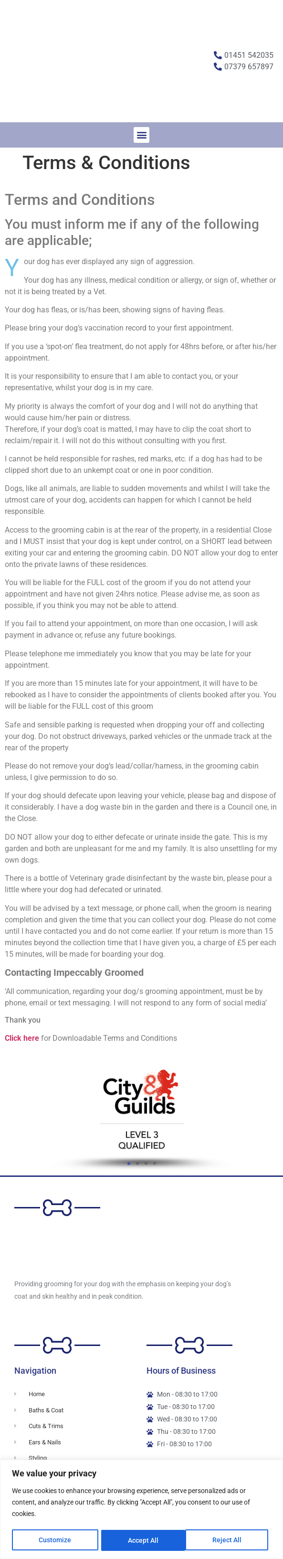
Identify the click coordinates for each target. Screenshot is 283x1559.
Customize (55, 1540)
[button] (141, 135)
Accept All (229, 1540)
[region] (141, 1509)
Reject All (142, 1540)
